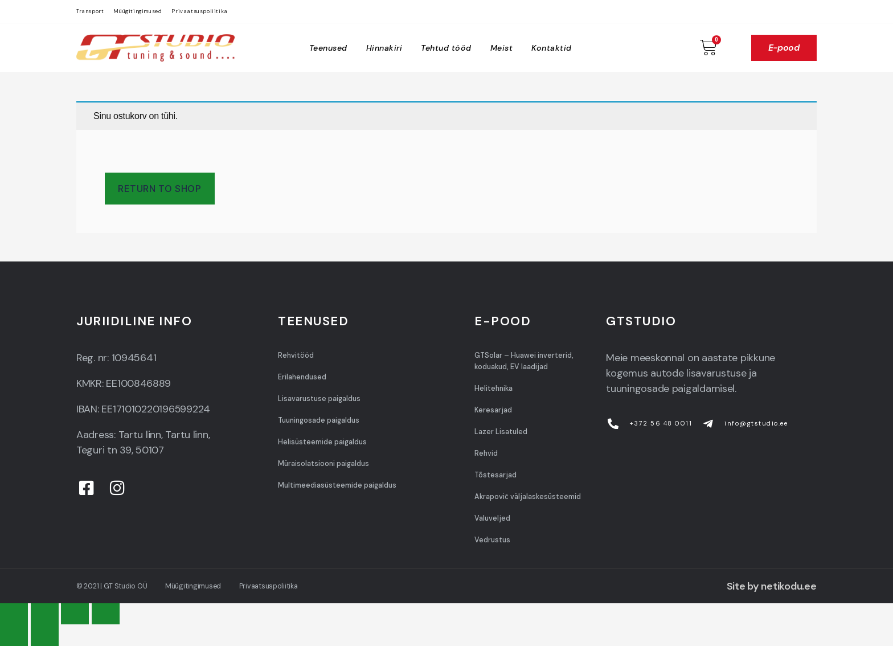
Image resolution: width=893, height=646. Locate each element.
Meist (501, 48)
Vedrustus (492, 540)
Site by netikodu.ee (772, 586)
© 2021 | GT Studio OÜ (111, 586)
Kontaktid (551, 48)
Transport (90, 11)
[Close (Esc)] (14, 613)
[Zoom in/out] (106, 613)
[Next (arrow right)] (45, 634)
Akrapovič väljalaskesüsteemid (527, 496)
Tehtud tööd (446, 48)
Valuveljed (492, 518)
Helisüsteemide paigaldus (322, 442)
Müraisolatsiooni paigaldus (323, 463)
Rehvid (486, 453)
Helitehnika (493, 388)
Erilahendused (302, 377)
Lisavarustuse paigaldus (319, 398)
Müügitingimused (137, 11)
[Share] (45, 613)
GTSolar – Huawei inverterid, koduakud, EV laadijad (524, 361)
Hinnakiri (384, 48)
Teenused (328, 48)
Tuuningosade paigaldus (318, 420)
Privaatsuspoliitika (199, 11)
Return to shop (159, 188)
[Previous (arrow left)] (14, 634)
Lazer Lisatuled (500, 431)
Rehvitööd (296, 355)
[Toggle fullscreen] (75, 613)
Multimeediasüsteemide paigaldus (337, 485)
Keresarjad (493, 410)
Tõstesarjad (495, 475)
